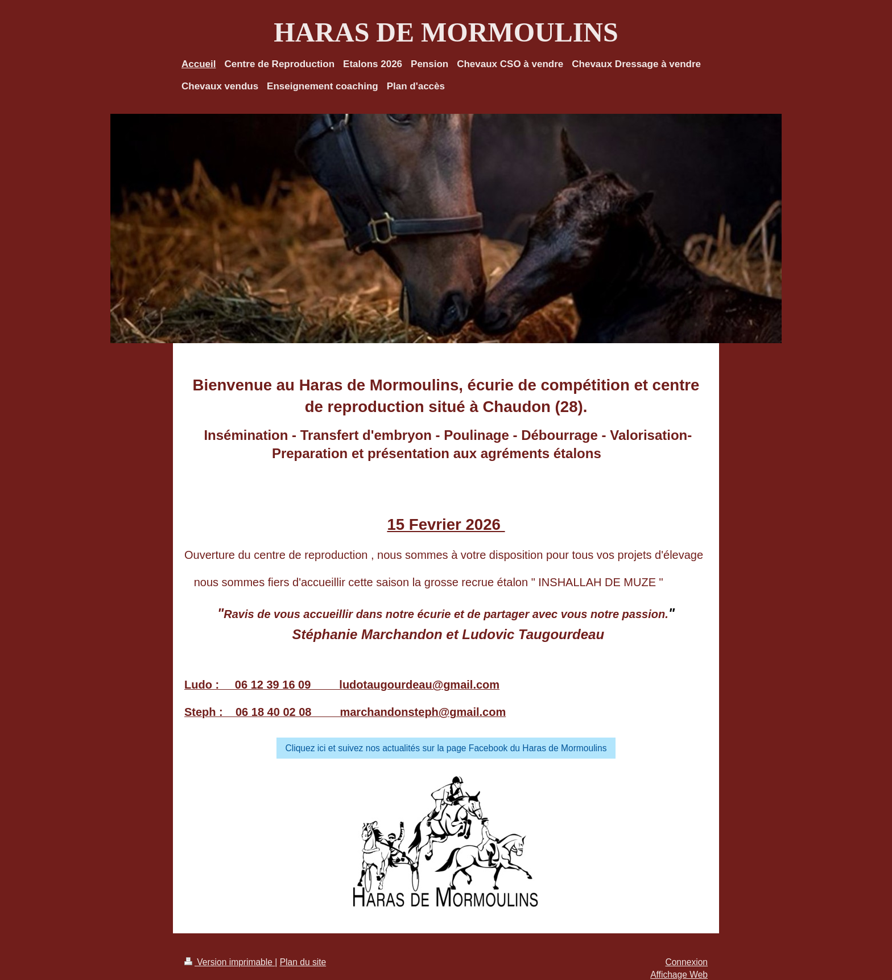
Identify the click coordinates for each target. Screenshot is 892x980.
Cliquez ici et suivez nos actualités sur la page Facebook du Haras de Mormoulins (445, 748)
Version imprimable (229, 962)
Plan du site (303, 962)
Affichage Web (679, 974)
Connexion (686, 962)
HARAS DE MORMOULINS (446, 32)
